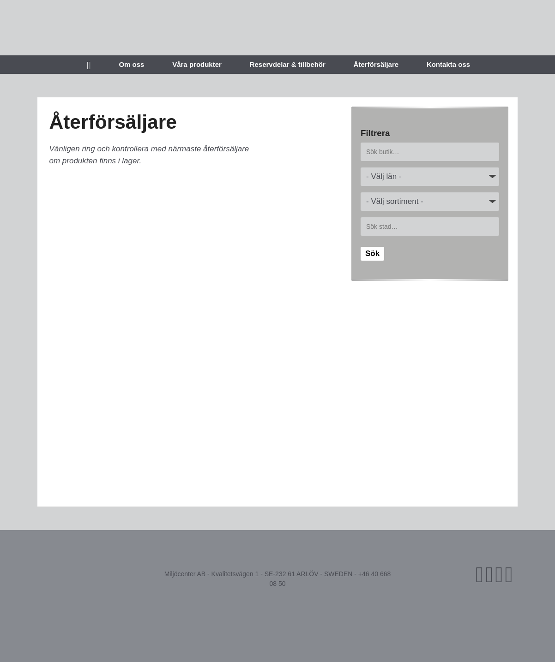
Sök (372, 253)
